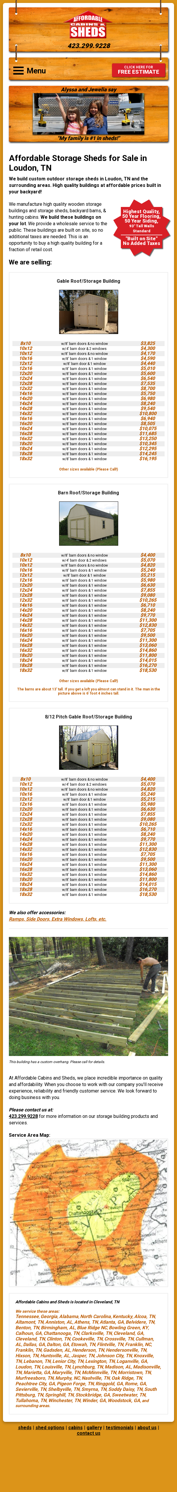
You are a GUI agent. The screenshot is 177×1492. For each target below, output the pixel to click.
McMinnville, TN (99, 1372)
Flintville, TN (110, 1344)
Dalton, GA (58, 1344)
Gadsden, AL (56, 1350)
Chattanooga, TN (61, 1333)
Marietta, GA (36, 1372)
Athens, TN (86, 1322)
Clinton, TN (58, 1339)
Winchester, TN (64, 1400)
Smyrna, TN (93, 1389)
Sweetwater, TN (128, 1395)
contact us (88, 1433)
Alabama (68, 1316)
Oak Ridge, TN (126, 1378)
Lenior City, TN (67, 1361)
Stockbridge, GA (92, 1395)
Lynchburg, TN (87, 1367)
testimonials (120, 1427)
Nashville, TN (96, 1378)
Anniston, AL (58, 1322)
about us (147, 1427)
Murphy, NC (67, 1378)
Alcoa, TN (144, 1316)
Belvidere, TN (140, 1322)
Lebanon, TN (37, 1361)
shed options (49, 1427)
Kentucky (122, 1316)
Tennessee (27, 1316)
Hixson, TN (26, 1355)
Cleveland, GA (128, 1333)
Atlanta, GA (112, 1322)
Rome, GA (135, 1383)
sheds (25, 1427)
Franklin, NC (138, 1344)
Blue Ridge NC (92, 1327)
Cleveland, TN (30, 1339)
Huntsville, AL (54, 1355)
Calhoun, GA (28, 1333)
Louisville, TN (56, 1367)
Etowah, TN (83, 1344)
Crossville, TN (119, 1339)
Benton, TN (27, 1327)
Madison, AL (118, 1367)
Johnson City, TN (114, 1355)
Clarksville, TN (96, 1333)
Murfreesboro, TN (34, 1378)
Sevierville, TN (30, 1389)
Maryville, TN (66, 1372)
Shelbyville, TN (63, 1389)
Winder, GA (94, 1400)
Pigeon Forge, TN (75, 1383)
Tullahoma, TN (30, 1400)
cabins (75, 1427)
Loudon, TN (27, 1367)
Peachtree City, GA (35, 1383)
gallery (94, 1427)
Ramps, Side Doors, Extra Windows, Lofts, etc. (57, 919)
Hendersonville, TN (126, 1350)
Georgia (48, 1316)
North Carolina (95, 1316)
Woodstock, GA (124, 1400)
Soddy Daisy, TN (125, 1389)
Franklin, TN (28, 1350)
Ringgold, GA (109, 1383)
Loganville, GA (131, 1361)
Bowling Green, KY (128, 1327)
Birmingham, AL (58, 1327)
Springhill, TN (59, 1395)
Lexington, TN (100, 1361)
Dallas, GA (34, 1344)
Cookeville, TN (87, 1339)
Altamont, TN (29, 1322)
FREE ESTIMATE (138, 70)
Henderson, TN (88, 1350)
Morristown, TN (134, 1372)
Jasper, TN (82, 1355)
